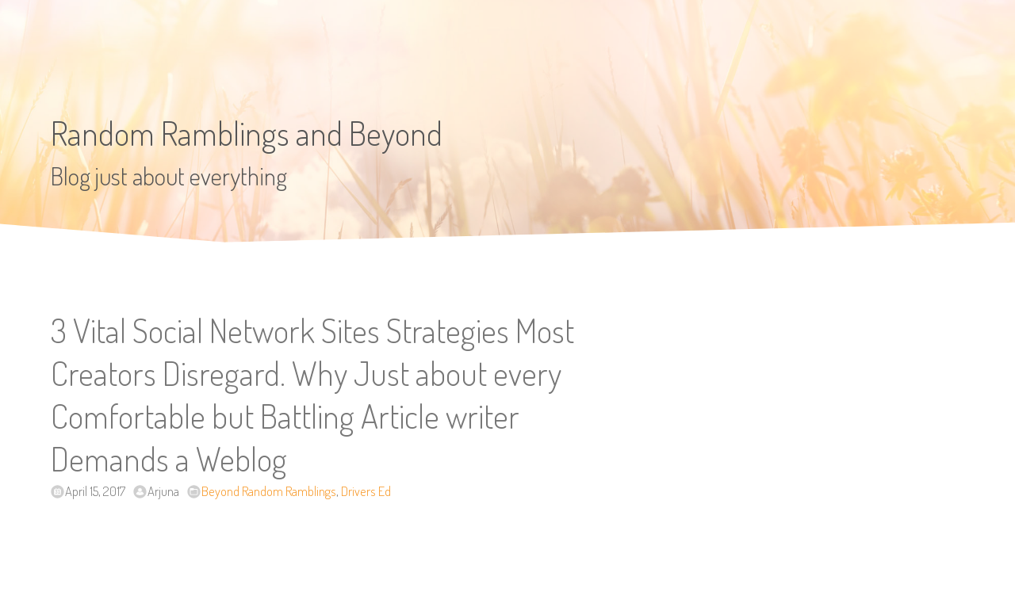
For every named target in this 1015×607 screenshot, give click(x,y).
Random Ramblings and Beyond (246, 133)
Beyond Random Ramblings (268, 491)
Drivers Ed (366, 491)
